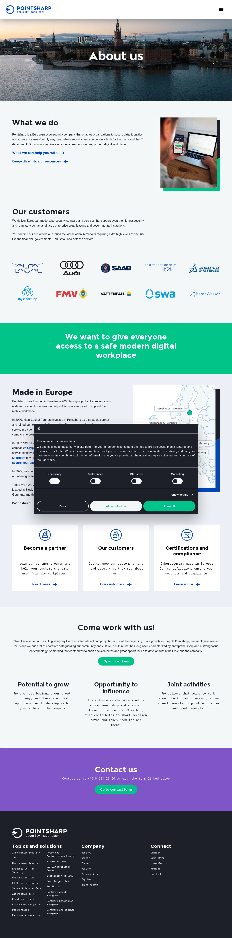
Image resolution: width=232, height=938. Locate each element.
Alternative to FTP (24, 893)
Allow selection (116, 506)
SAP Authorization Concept (58, 868)
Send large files (58, 881)
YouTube (155, 868)
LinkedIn (156, 863)
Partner (86, 868)
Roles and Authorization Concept (61, 854)
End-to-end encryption (26, 904)
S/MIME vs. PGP (56, 861)
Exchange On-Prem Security (23, 870)
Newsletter (157, 857)
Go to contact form (116, 790)
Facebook (156, 874)
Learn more (187, 584)
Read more (45, 584)
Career (85, 857)
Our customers (116, 584)
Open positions (116, 661)
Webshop (86, 852)
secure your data (24, 462)
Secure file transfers (26, 888)
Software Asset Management (56, 893)
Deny (62, 506)
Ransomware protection (26, 915)
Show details (179, 494)
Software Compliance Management (60, 902)
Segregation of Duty (60, 875)
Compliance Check (23, 899)
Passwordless (20, 909)
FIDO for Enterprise (25, 883)
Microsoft (18, 457)
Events (85, 863)
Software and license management (60, 911)
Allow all (169, 506)
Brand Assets (89, 884)
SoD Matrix (54, 886)
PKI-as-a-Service (23, 877)
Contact (155, 852)
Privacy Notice (91, 874)
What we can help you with (35, 153)
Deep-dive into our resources (36, 161)
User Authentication (25, 863)
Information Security (26, 852)
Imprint (86, 879)
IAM (14, 857)
